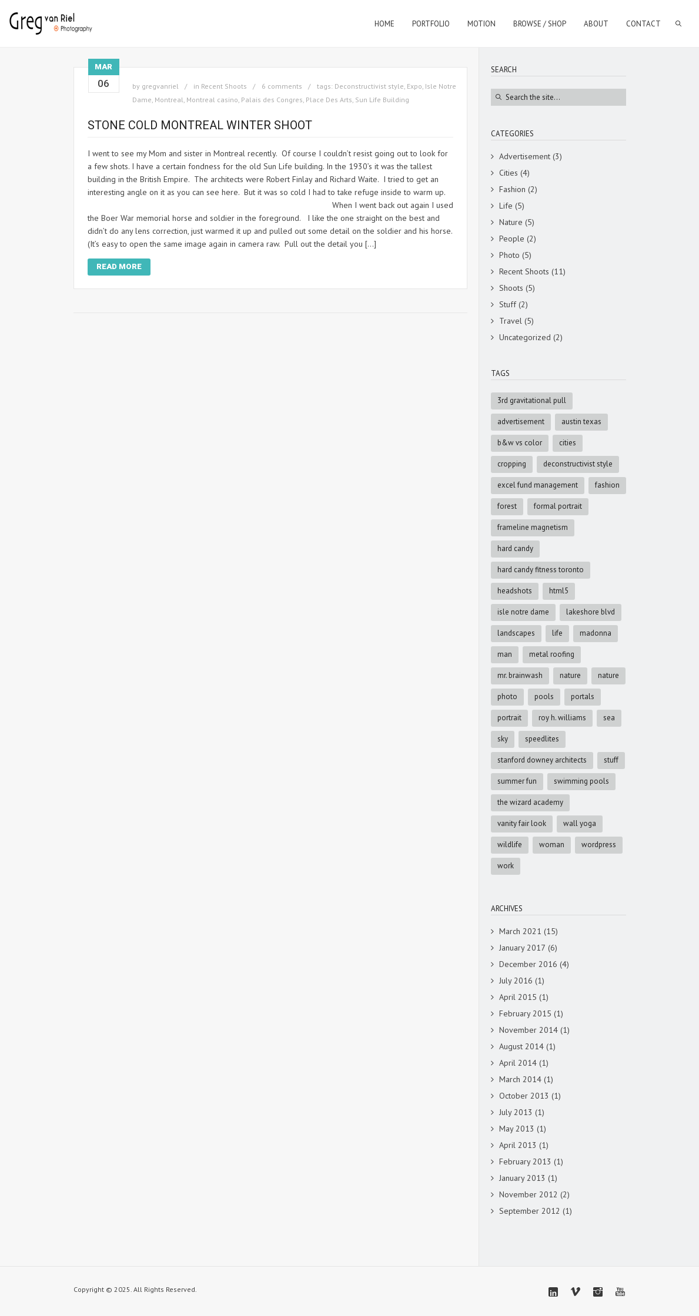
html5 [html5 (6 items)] (558, 591)
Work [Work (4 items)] (505, 866)
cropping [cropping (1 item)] (511, 464)
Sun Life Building (382, 99)
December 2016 (528, 964)
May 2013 (516, 1128)
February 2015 (525, 1013)
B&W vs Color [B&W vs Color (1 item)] (519, 443)
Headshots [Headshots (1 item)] (514, 591)
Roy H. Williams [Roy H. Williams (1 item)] (562, 718)
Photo (509, 255)
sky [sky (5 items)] (502, 739)
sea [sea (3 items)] (609, 718)
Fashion (512, 189)
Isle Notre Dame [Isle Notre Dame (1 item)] (523, 612)
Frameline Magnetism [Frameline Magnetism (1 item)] (532, 527)
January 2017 (522, 947)
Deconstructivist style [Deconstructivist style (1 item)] (578, 464)
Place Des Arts (329, 99)
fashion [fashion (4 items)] (607, 485)
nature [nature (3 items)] (608, 675)
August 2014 (521, 1046)
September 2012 (529, 1211)
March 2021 (520, 931)
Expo (414, 86)
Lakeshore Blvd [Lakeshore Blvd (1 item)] (590, 612)
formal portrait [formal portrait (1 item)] (558, 506)
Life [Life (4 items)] (557, 633)
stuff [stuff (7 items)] (611, 760)
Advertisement (524, 156)
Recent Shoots (224, 86)
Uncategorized (525, 337)
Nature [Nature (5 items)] (570, 675)
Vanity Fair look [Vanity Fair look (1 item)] (521, 823)
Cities (508, 172)
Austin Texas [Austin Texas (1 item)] (581, 422)
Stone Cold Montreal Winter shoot (200, 125)
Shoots (511, 288)
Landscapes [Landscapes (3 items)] (516, 633)
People (511, 238)
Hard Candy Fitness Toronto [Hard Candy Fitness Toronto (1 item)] (540, 570)
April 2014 (518, 1063)
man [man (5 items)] (504, 654)
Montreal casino (212, 99)
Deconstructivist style (369, 86)
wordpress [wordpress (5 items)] (598, 845)
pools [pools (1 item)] (544, 696)
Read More (119, 266)
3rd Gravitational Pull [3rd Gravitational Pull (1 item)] (531, 400)
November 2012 (528, 1194)
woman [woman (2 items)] (551, 845)
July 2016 (516, 980)
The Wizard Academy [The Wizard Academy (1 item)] (530, 802)
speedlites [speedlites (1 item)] (542, 739)
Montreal (169, 99)
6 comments (282, 86)
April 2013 (518, 1145)
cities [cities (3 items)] (567, 443)
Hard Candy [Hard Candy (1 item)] (515, 548)
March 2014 (520, 1079)
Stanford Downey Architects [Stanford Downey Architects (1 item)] (542, 760)
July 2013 (516, 1112)
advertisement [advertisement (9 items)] (520, 422)
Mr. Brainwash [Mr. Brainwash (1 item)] (520, 675)
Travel (510, 320)
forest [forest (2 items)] (507, 506)
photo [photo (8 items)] (507, 696)
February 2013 (525, 1161)
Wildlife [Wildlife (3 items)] (509, 845)
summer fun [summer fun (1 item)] (517, 781)
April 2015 (518, 997)
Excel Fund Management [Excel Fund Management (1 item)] (537, 485)
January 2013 (522, 1178)
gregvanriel (160, 86)
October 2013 (524, 1095)
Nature (511, 222)
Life (506, 205)
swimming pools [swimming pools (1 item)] (581, 781)
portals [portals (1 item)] (582, 696)
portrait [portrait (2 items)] (509, 718)
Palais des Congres (272, 99)
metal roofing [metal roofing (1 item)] (551, 654)
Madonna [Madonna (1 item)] (595, 633)
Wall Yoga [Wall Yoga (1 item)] (579, 823)
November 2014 (528, 1030)
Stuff (507, 304)
